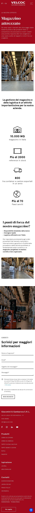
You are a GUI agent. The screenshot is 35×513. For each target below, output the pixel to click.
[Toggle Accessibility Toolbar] (31, 510)
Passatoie (4, 454)
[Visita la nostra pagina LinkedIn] (12, 427)
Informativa (8, 385)
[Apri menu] (31, 3)
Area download (6, 469)
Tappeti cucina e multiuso (9, 444)
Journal (4, 466)
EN (6, 3)
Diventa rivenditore (7, 481)
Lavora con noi (6, 484)
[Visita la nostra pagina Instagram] (7, 427)
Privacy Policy (15, 501)
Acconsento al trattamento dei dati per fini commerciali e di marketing (18, 390)
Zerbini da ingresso (7, 441)
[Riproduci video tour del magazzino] (17, 308)
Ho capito (8, 509)
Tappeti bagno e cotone (8, 447)
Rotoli (3, 451)
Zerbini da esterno (7, 437)
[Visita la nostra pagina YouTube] (15, 427)
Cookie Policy (5, 501)
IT (2, 3)
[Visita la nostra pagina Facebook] (2, 427)
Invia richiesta (8, 397)
